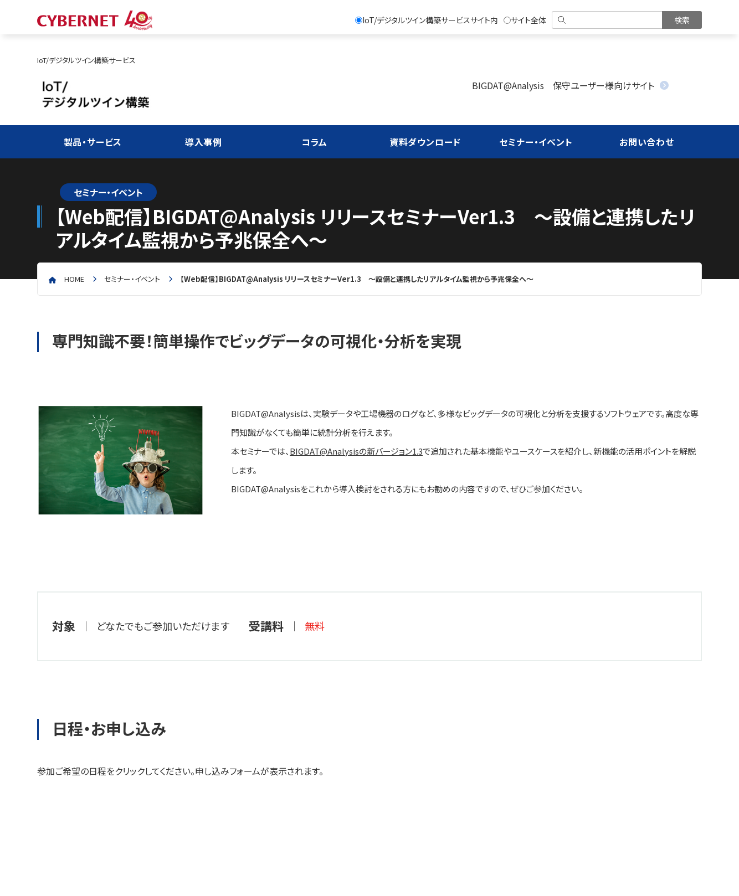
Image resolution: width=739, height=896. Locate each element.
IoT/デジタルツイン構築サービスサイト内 (426, 19)
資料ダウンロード (425, 141)
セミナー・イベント (535, 141)
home (74, 279)
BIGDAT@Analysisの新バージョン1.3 (356, 451)
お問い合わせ (646, 141)
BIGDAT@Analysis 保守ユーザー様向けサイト (563, 85)
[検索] (608, 20)
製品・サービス (93, 141)
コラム (314, 141)
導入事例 (203, 141)
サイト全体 (525, 19)
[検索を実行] (682, 20)
